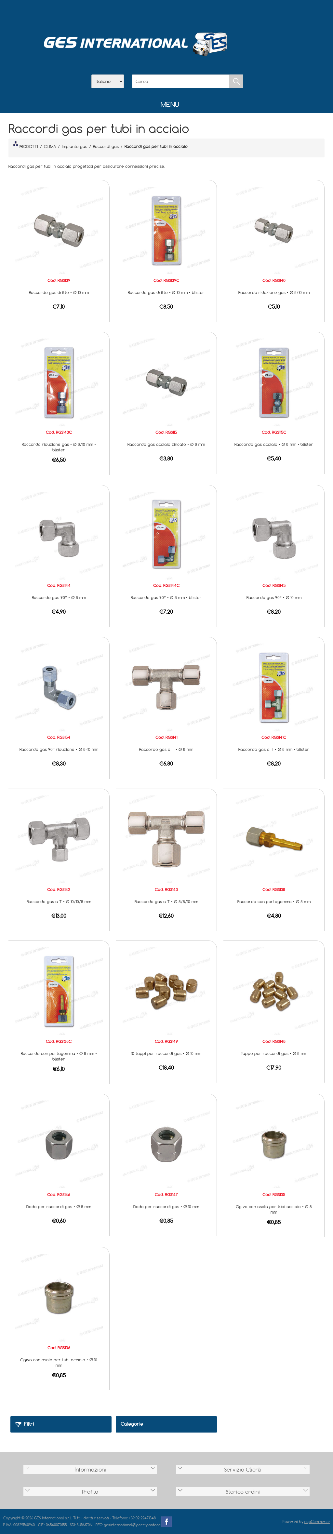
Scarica (166, 13)
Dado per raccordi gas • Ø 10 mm (166, 1206)
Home (132, 13)
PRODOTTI (25, 145)
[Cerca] (181, 81)
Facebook (166, 1521)
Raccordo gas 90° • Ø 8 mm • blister (166, 597)
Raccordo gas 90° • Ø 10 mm (273, 597)
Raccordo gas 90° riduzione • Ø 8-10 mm (59, 749)
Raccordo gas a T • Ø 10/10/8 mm (59, 901)
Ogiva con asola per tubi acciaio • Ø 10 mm (58, 1362)
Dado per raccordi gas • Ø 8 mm (58, 1206)
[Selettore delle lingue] (107, 81)
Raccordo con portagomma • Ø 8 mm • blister (59, 1056)
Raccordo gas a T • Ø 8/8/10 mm (166, 901)
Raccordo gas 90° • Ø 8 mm (59, 597)
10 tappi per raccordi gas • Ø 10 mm (166, 1053)
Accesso (200, 13)
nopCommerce (317, 1521)
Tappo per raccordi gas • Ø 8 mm (274, 1053)
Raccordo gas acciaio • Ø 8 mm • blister (273, 444)
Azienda (149, 13)
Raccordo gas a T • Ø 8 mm (166, 749)
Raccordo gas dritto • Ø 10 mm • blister (166, 292)
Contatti (183, 13)
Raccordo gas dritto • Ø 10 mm (59, 292)
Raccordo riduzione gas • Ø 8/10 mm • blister (59, 447)
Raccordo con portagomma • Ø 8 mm (274, 901)
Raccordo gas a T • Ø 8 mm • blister (273, 749)
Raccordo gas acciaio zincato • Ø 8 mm (166, 444)
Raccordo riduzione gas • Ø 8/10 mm (274, 292)
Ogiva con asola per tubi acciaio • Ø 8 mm (274, 1209)
